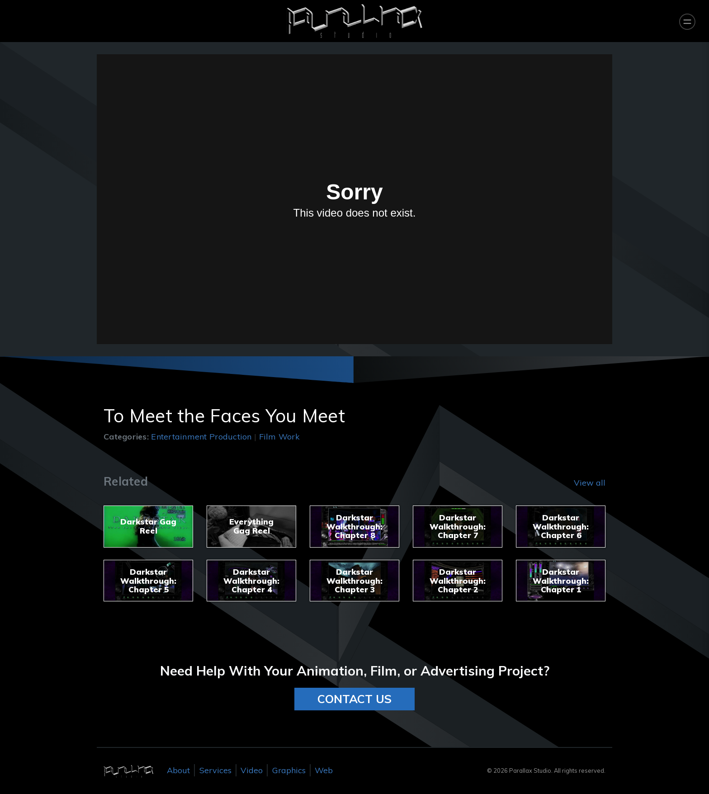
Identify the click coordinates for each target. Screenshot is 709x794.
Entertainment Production (201, 436)
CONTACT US (354, 699)
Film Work (279, 436)
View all (589, 482)
